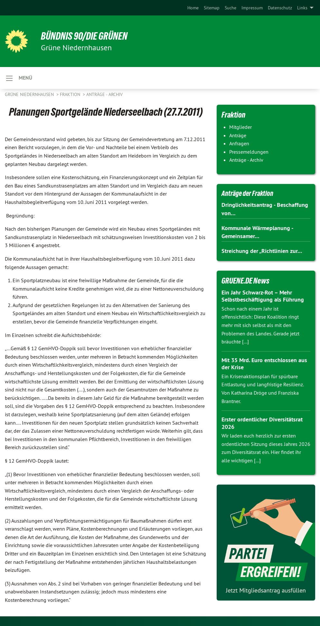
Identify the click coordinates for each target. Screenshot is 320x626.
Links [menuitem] (302, 8)
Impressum (252, 8)
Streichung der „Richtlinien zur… (261, 251)
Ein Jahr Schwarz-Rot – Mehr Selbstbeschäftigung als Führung (262, 296)
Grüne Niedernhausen (30, 94)
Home (193, 8)
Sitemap (212, 8)
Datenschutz (280, 8)
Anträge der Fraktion (247, 193)
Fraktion (70, 94)
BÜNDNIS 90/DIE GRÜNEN (84, 36)
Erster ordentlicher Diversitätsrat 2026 (262, 423)
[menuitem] (193, 7)
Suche (230, 8)
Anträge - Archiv (104, 94)
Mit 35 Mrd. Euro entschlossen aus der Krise (264, 363)
